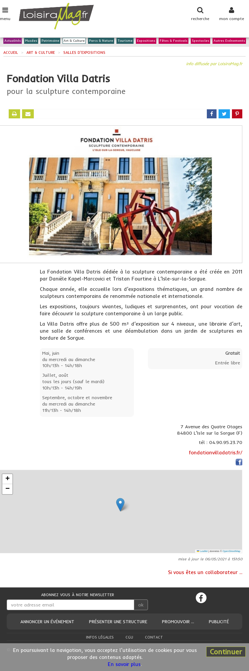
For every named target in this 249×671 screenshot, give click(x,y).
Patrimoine (50, 41)
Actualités (12, 41)
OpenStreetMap (231, 551)
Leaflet (202, 551)
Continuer (226, 651)
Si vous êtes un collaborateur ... (205, 572)
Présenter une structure (118, 621)
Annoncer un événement (47, 621)
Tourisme (125, 41)
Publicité (219, 621)
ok (141, 605)
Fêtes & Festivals (173, 41)
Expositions (146, 41)
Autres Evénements (229, 41)
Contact (154, 637)
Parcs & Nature (101, 41)
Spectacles (200, 41)
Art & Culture (74, 41)
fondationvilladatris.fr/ (215, 452)
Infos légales (100, 637)
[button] (120, 505)
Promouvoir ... (178, 621)
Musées (31, 41)
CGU (129, 637)
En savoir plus (124, 664)
